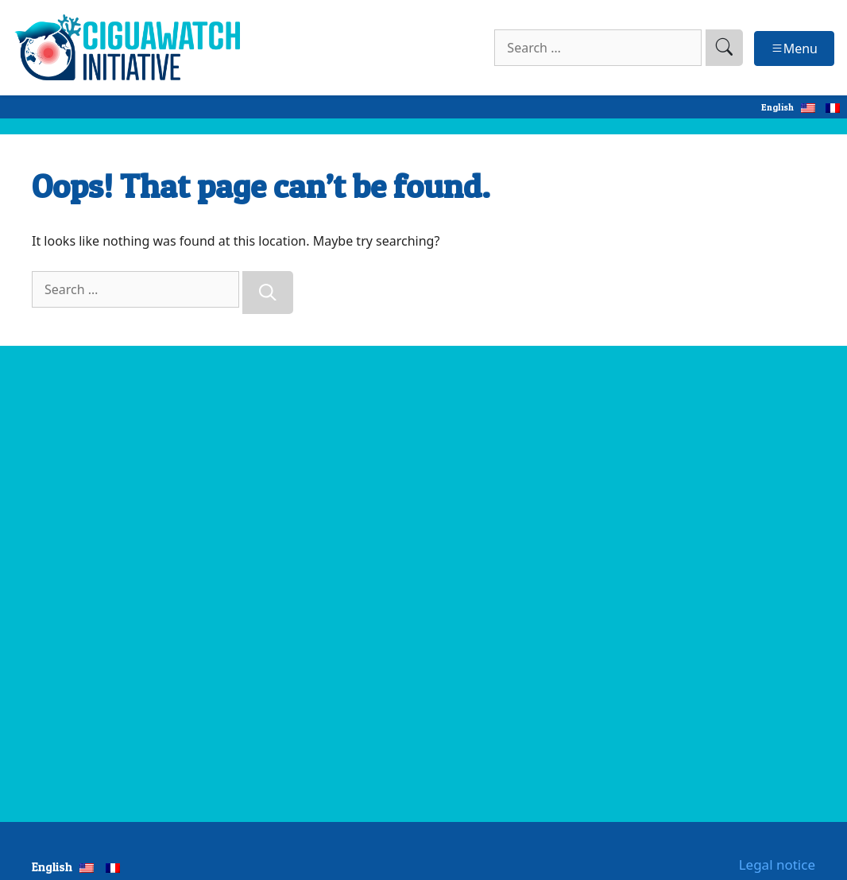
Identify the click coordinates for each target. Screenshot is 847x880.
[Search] (267, 292)
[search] (724, 47)
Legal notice (777, 864)
